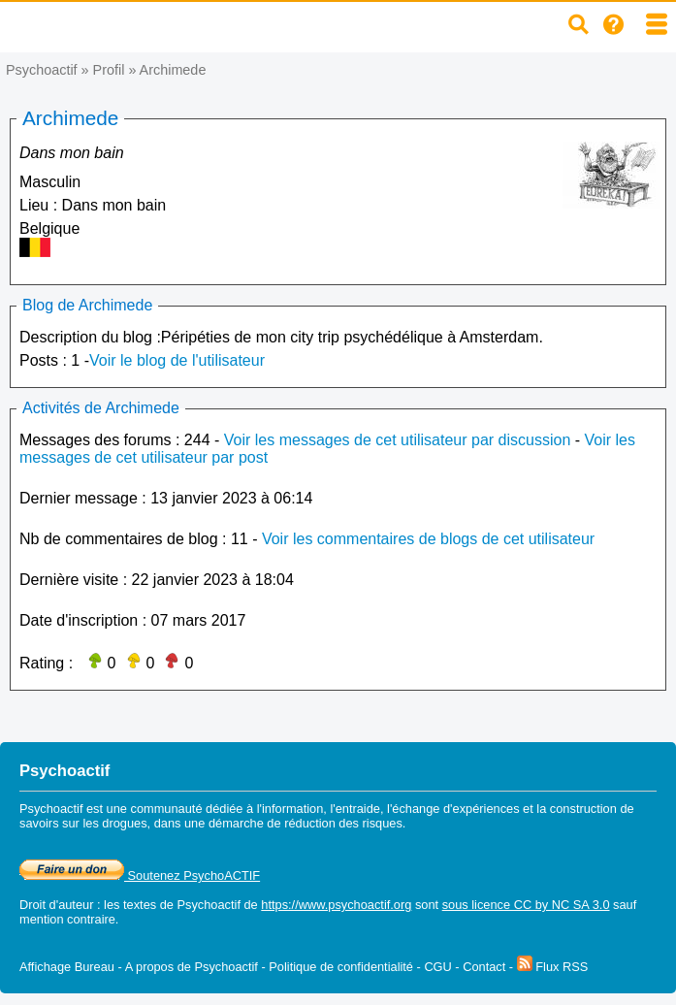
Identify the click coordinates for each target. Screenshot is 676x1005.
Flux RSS (553, 966)
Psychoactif (42, 70)
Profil (109, 70)
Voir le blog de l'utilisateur (177, 360)
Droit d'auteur (56, 904)
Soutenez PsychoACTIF (139, 875)
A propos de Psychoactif (191, 966)
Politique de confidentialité (341, 966)
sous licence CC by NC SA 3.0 (526, 904)
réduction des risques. (344, 823)
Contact (484, 966)
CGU (437, 966)
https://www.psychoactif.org (336, 904)
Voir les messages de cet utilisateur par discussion (397, 440)
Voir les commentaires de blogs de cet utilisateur (428, 539)
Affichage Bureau (66, 966)
